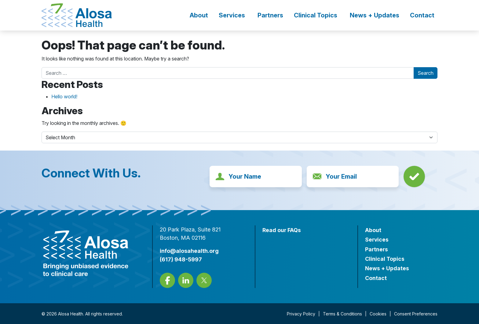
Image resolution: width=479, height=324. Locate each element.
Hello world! (64, 96)
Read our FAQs (281, 230)
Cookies (378, 313)
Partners (270, 15)
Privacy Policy (301, 313)
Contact (422, 15)
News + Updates (374, 15)
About (199, 15)
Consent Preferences (415, 313)
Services (232, 15)
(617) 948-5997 (181, 259)
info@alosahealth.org (189, 251)
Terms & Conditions (342, 313)
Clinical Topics (315, 15)
